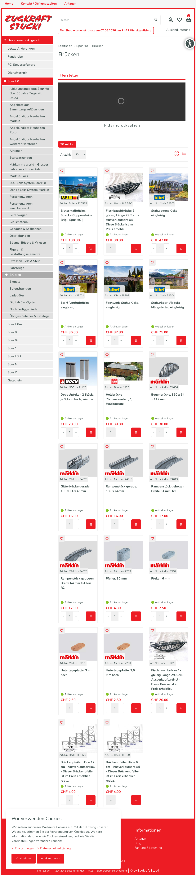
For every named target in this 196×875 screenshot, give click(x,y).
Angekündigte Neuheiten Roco (27, 130)
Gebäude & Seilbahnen (26, 229)
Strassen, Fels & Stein (25, 261)
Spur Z (12, 372)
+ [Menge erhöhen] (76, 248)
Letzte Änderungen (21, 49)
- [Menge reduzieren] (63, 248)
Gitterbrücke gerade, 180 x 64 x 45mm (75, 488)
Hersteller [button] (69, 75)
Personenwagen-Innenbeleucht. (22, 206)
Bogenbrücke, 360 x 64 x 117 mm (168, 397)
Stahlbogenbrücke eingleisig (164, 213)
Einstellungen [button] (22, 848)
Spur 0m (14, 340)
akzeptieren (50, 859)
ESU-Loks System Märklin (28, 183)
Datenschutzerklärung (54, 848)
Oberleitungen (20, 236)
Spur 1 (12, 348)
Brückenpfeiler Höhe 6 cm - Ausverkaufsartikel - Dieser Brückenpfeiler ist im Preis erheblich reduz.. (123, 771)
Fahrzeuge (17, 268)
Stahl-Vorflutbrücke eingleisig (75, 305)
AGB (123, 861)
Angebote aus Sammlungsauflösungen (27, 107)
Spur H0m (15, 324)
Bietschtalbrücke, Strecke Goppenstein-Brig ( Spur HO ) (76, 215)
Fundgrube (15, 57)
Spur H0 (13, 81)
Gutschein (15, 380)
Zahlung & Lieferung (148, 848)
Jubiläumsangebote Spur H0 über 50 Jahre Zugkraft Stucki (29, 93)
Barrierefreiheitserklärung (112, 871)
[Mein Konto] (171, 20)
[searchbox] (105, 20)
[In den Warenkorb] (91, 248)
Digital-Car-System (23, 302)
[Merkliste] (179, 20)
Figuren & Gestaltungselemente (25, 251)
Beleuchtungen (20, 288)
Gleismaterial (19, 222)
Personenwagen (21, 197)
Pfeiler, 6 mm (160, 578)
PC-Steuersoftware (21, 65)
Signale (15, 282)
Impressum (43, 871)
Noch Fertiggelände (23, 309)
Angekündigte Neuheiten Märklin (27, 118)
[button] (188, 20)
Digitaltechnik (17, 73)
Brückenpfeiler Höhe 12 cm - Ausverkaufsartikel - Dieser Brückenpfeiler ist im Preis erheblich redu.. (78, 771)
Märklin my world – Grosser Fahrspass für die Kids (29, 166)
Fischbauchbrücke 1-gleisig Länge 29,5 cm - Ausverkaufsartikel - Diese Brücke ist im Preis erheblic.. (168, 679)
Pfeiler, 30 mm (116, 578)
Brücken (68, 54)
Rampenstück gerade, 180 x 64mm (121, 488)
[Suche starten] (156, 20)
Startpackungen (21, 158)
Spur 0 (12, 332)
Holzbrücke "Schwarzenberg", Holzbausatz (119, 399)
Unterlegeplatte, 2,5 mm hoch (120, 672)
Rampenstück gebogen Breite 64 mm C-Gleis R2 (77, 583)
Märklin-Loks (19, 176)
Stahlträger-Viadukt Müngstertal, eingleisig (167, 305)
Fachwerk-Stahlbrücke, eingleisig (122, 305)
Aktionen (16, 151)
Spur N (12, 364)
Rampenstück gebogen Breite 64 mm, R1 (167, 488)
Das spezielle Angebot (23, 40)
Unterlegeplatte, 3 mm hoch (77, 672)
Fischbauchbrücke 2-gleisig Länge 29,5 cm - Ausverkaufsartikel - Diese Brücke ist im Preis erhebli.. (122, 220)
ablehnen (24, 859)
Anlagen (140, 839)
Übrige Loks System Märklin (29, 190)
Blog (138, 843)
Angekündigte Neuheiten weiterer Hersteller (27, 141)
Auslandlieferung (178, 30)
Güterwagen (18, 215)
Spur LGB (14, 356)
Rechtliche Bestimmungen (69, 871)
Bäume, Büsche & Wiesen (28, 243)
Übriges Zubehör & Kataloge (30, 316)
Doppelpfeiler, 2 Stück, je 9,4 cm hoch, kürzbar (77, 397)
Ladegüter (17, 295)
